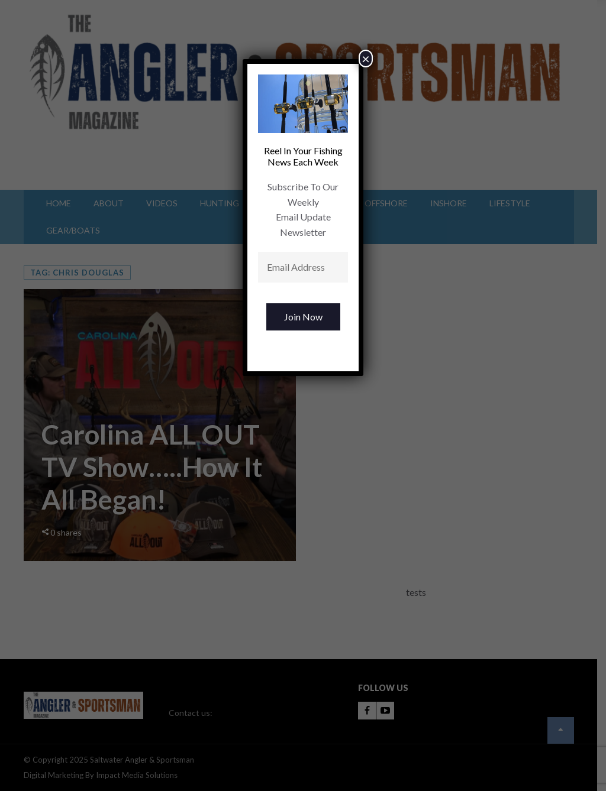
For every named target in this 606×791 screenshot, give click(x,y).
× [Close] (366, 58)
